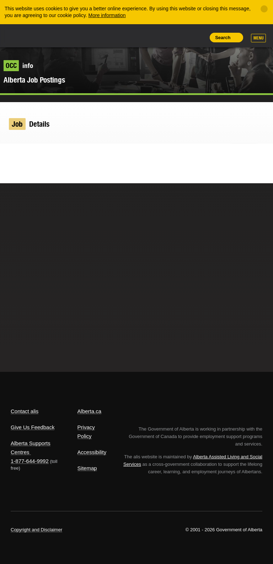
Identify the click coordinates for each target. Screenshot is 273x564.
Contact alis (24, 411)
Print (198, 37)
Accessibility (92, 452)
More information (107, 15)
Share (150, 37)
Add (166, 37)
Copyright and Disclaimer (36, 529)
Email (51, 154)
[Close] (264, 8)
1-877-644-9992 (30, 461)
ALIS (58, 35)
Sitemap (87, 468)
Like (182, 37)
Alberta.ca (89, 411)
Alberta (24, 35)
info (18, 65)
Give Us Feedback (32, 427)
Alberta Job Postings (34, 79)
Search (222, 37)
